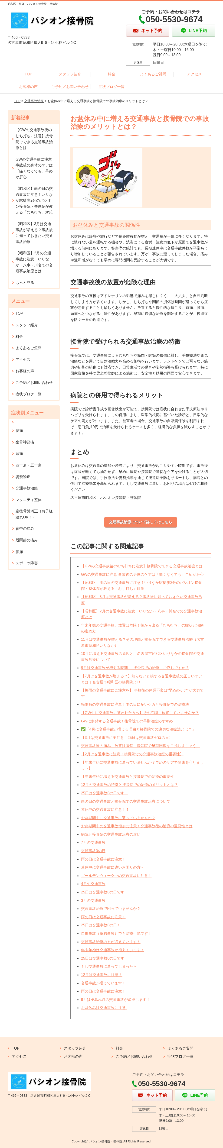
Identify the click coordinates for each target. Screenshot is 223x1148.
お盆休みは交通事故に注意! (104, 1008)
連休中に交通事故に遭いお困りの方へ (112, 867)
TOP (28, 74)
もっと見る (25, 283)
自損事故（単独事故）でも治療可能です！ (116, 933)
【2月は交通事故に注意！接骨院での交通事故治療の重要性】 (132, 754)
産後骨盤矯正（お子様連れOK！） (34, 514)
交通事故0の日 (93, 851)
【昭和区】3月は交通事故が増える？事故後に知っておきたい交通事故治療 (34, 233)
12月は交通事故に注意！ (101, 975)
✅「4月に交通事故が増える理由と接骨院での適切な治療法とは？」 (138, 729)
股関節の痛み (27, 540)
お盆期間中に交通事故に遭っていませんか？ (118, 818)
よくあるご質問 (153, 74)
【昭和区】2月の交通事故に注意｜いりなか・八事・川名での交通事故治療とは (34, 262)
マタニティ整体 (29, 500)
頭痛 (19, 454)
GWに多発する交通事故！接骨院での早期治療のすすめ (127, 721)
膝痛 (19, 552)
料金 (111, 74)
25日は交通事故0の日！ (101, 925)
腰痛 (19, 431)
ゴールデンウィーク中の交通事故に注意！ (116, 876)
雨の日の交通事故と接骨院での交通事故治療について (125, 801)
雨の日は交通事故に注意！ (103, 859)
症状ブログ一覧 (111, 87)
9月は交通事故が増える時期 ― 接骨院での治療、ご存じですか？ (135, 668)
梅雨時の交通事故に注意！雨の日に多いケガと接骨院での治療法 (135, 704)
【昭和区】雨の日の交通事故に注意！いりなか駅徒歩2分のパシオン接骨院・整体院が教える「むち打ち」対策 (34, 200)
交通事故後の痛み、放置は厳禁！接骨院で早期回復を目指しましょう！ (140, 746)
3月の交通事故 (93, 900)
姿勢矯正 (23, 477)
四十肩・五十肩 (29, 465)
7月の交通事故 (93, 842)
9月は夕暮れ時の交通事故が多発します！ (115, 1000)
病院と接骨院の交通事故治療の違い (111, 834)
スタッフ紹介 (70, 74)
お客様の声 (28, 87)
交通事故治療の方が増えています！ (111, 942)
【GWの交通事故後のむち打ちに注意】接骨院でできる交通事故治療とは (142, 566)
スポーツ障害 (27, 563)
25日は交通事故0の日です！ (104, 793)
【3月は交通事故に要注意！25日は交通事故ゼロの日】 (127, 738)
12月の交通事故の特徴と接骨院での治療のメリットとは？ (129, 785)
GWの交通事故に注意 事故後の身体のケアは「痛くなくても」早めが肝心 (142, 574)
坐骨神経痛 (25, 442)
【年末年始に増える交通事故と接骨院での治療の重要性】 (129, 777)
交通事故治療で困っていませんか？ (111, 909)
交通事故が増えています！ (103, 983)
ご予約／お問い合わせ (70, 87)
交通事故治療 (34, 101)
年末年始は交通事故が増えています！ (112, 950)
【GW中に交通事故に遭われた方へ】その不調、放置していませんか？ (140, 713)
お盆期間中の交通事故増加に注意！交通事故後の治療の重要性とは (137, 826)
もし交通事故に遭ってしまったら (109, 966)
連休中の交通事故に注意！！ (105, 810)
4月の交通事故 (93, 884)
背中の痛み (25, 528)
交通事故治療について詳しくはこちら (140, 522)
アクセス (194, 74)
